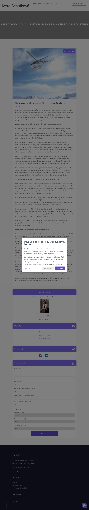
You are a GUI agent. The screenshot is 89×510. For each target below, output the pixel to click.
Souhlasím (60, 268)
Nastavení (27, 268)
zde (62, 264)
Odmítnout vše (48, 268)
